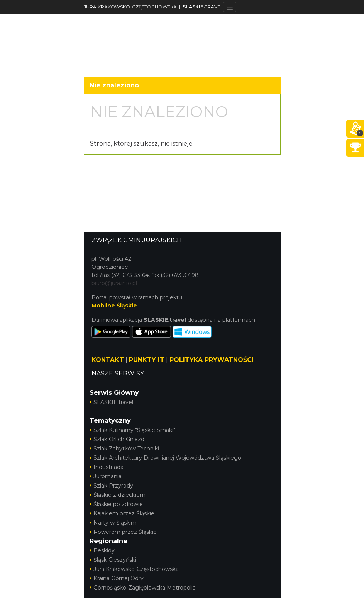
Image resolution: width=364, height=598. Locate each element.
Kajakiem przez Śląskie (122, 513)
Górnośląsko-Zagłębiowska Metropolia (143, 587)
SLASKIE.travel (111, 402)
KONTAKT (107, 360)
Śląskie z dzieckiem (118, 494)
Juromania (106, 476)
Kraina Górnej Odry (117, 578)
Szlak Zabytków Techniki (124, 448)
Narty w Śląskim (113, 522)
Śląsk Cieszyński (113, 559)
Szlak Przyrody (111, 485)
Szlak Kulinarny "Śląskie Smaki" (132, 429)
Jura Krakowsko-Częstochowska (134, 569)
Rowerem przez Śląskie (123, 531)
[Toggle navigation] (230, 7)
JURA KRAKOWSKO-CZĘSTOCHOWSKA (130, 7)
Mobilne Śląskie (114, 305)
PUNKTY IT (146, 360)
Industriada (107, 467)
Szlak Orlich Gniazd (117, 439)
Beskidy (102, 550)
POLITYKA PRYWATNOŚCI (211, 360)
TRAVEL (203, 7)
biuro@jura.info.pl (114, 283)
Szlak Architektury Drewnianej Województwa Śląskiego (165, 457)
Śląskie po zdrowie (116, 504)
